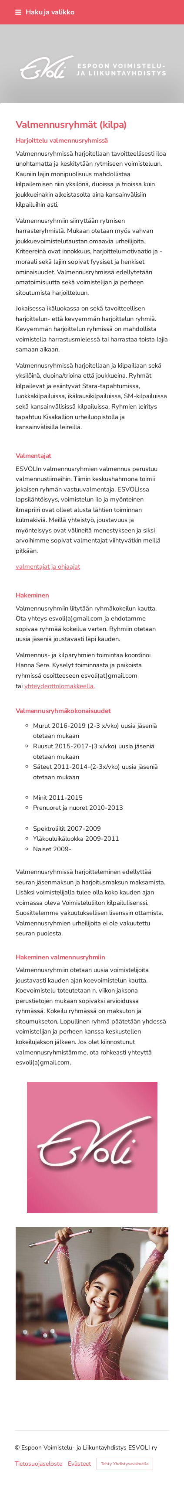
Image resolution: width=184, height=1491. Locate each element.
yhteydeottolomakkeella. (59, 686)
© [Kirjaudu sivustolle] (18, 1447)
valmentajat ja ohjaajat (48, 566)
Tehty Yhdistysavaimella (124, 1464)
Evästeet (79, 1464)
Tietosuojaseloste (38, 1464)
